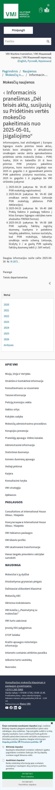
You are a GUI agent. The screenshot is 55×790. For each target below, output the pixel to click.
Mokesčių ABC (13, 596)
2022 (6, 316)
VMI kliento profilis (15, 540)
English (22, 61)
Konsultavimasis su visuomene (22, 388)
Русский (32, 61)
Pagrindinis (10, 71)
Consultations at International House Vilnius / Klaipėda (25, 513)
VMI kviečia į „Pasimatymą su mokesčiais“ (21, 612)
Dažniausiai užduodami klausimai (23, 589)
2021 (6, 310)
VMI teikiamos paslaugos (19, 533)
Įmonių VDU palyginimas (18, 628)
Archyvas (8, 345)
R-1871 (14, 261)
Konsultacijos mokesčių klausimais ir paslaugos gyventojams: (25, 684)
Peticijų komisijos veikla (18, 402)
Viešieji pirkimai (13, 466)
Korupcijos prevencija (16, 431)
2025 (6, 333)
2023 (6, 322)
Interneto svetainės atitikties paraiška (26, 653)
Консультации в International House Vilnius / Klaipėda (25, 524)
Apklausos (10, 495)
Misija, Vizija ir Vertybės (18, 374)
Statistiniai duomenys (17, 452)
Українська (44, 61)
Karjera (9, 473)
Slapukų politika (9, 742)
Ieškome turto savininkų (18, 660)
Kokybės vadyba (14, 417)
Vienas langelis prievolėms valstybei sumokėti (24, 556)
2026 (6, 339)
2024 (6, 328)
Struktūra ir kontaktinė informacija (24, 381)
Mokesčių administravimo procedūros (25, 424)
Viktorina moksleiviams (18, 603)
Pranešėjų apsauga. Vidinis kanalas (24, 438)
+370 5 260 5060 (14, 689)
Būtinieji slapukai (12, 746)
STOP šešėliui (12, 635)
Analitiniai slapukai (13, 760)
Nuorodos (10, 667)
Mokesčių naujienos (19, 75)
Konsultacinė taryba (16, 481)
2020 (6, 305)
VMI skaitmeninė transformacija (22, 547)
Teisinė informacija (15, 395)
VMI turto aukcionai (16, 621)
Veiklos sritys (12, 409)
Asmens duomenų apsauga (20, 459)
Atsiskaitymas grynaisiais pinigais (23, 581)
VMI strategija (13, 488)
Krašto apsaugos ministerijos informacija (21, 644)
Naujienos (30, 71)
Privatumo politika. (30, 742)
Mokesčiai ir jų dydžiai (17, 574)
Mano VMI (25, 704)
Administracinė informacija (20, 445)
